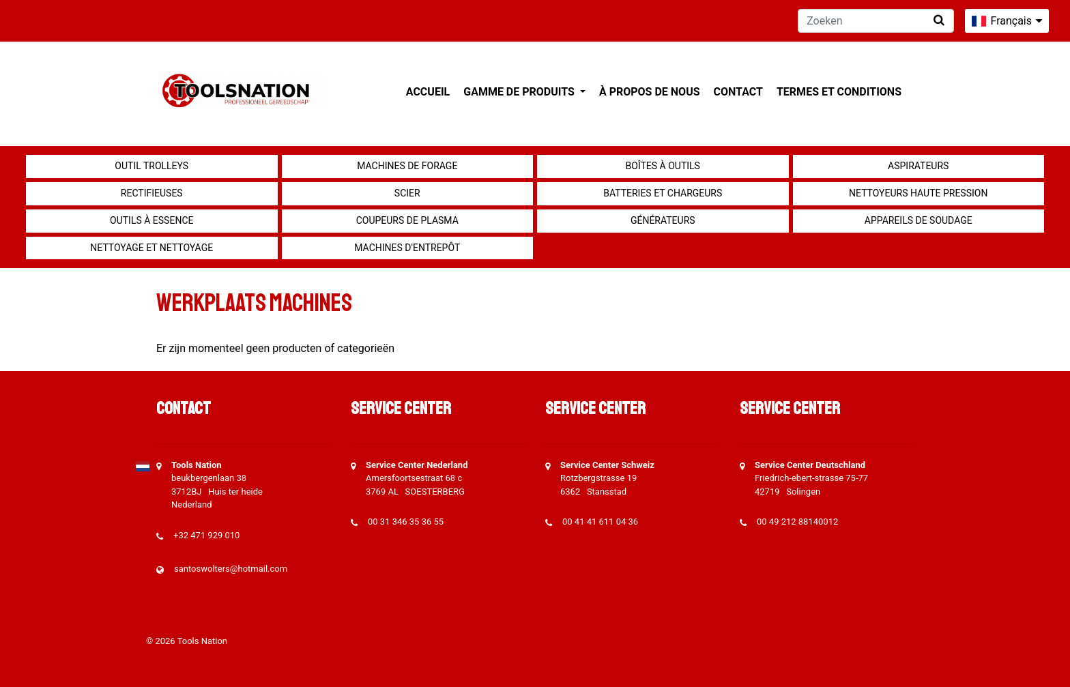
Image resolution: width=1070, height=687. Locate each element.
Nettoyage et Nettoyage (151, 247)
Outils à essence (151, 220)
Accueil (428, 91)
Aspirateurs (918, 165)
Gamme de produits (520, 91)
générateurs (663, 220)
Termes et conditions (839, 91)
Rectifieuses (152, 193)
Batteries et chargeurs (662, 193)
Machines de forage (407, 165)
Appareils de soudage (918, 220)
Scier (407, 193)
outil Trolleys (151, 165)
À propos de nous (649, 91)
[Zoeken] (876, 21)
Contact (738, 91)
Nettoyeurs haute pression (918, 193)
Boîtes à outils (663, 165)
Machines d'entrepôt (407, 247)
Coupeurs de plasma (407, 220)
